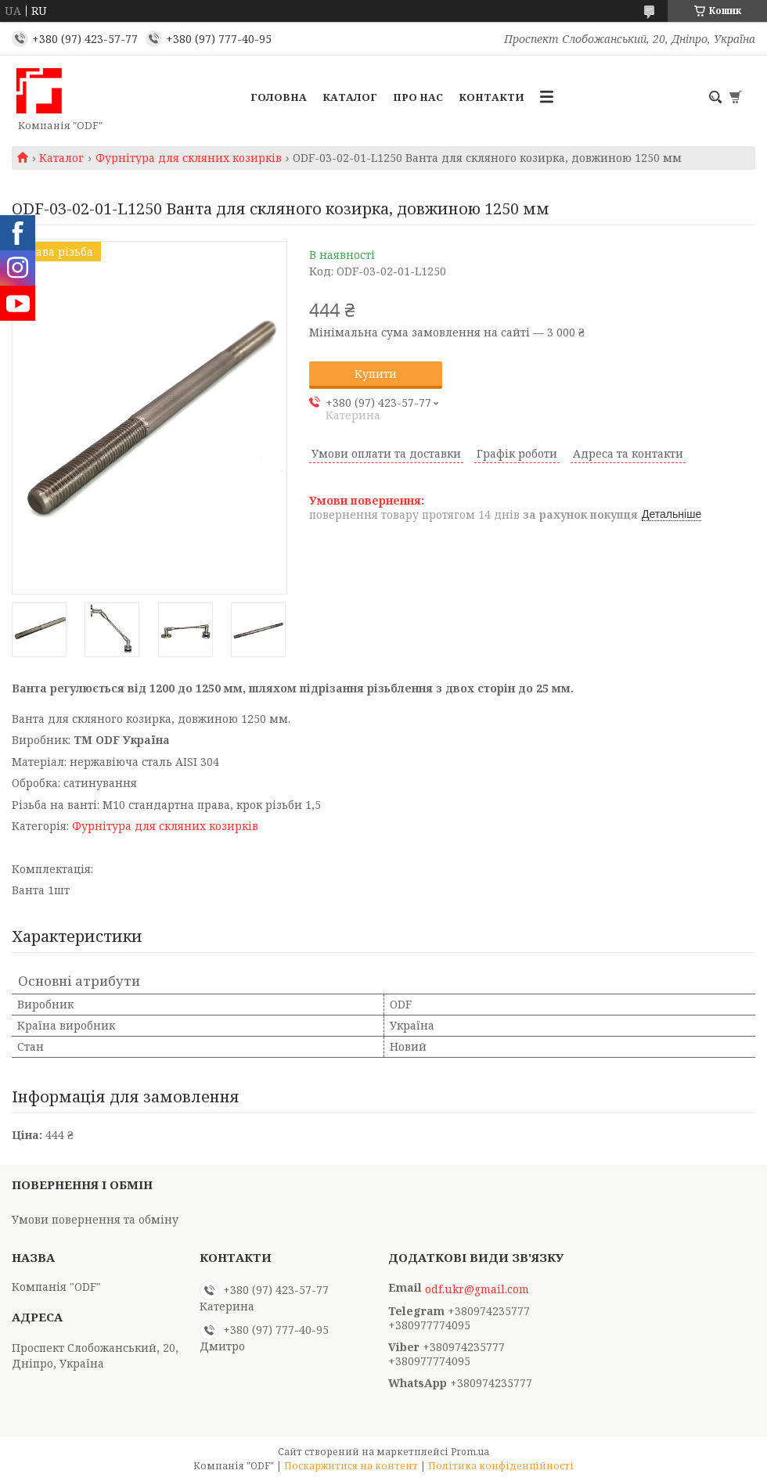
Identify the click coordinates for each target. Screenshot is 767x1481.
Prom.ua (470, 1451)
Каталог (349, 97)
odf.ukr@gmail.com (477, 1289)
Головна (278, 97)
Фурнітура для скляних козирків (188, 158)
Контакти (491, 97)
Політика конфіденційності (501, 1465)
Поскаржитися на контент (351, 1465)
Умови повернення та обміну (95, 1219)
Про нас (418, 97)
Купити (376, 373)
